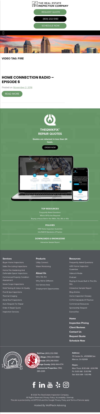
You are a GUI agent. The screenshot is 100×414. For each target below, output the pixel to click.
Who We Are (41, 279)
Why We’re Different (44, 282)
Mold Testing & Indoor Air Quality (16, 290)
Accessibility (61, 399)
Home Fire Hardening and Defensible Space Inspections (15, 273)
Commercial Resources (79, 306)
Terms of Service (77, 402)
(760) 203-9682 (48, 358)
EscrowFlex (74, 313)
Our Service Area (43, 286)
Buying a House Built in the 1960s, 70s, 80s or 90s (50, 220)
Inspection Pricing (79, 324)
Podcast (72, 279)
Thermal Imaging (10, 298)
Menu (3, 34)
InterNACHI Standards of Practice (50, 233)
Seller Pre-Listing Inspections (15, 268)
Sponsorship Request (78, 309)
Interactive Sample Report (50, 244)
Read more (12, 95)
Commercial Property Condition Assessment (16, 280)
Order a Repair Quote (12, 309)
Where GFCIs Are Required (50, 217)
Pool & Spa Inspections (12, 294)
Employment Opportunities (47, 290)
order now (50, 149)
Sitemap (70, 399)
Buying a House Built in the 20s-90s (83, 284)
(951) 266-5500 (48, 362)
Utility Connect (42, 264)
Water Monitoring (43, 268)
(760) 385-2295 (49, 371)
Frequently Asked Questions (50, 214)
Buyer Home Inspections (13, 264)
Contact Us (75, 333)
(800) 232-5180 (50, 19)
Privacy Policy (49, 399)
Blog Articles (74, 294)
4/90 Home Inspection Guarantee (50, 230)
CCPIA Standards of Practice (81, 302)
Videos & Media (75, 275)
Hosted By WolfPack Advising (50, 407)
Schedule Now (77, 342)
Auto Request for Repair (13, 306)
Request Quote (50, 12)
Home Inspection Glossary (80, 298)
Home (72, 320)
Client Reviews (77, 329)
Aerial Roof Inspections (12, 302)
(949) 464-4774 (50, 366)
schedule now (50, 27)
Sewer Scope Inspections (13, 286)
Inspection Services (11, 313)
